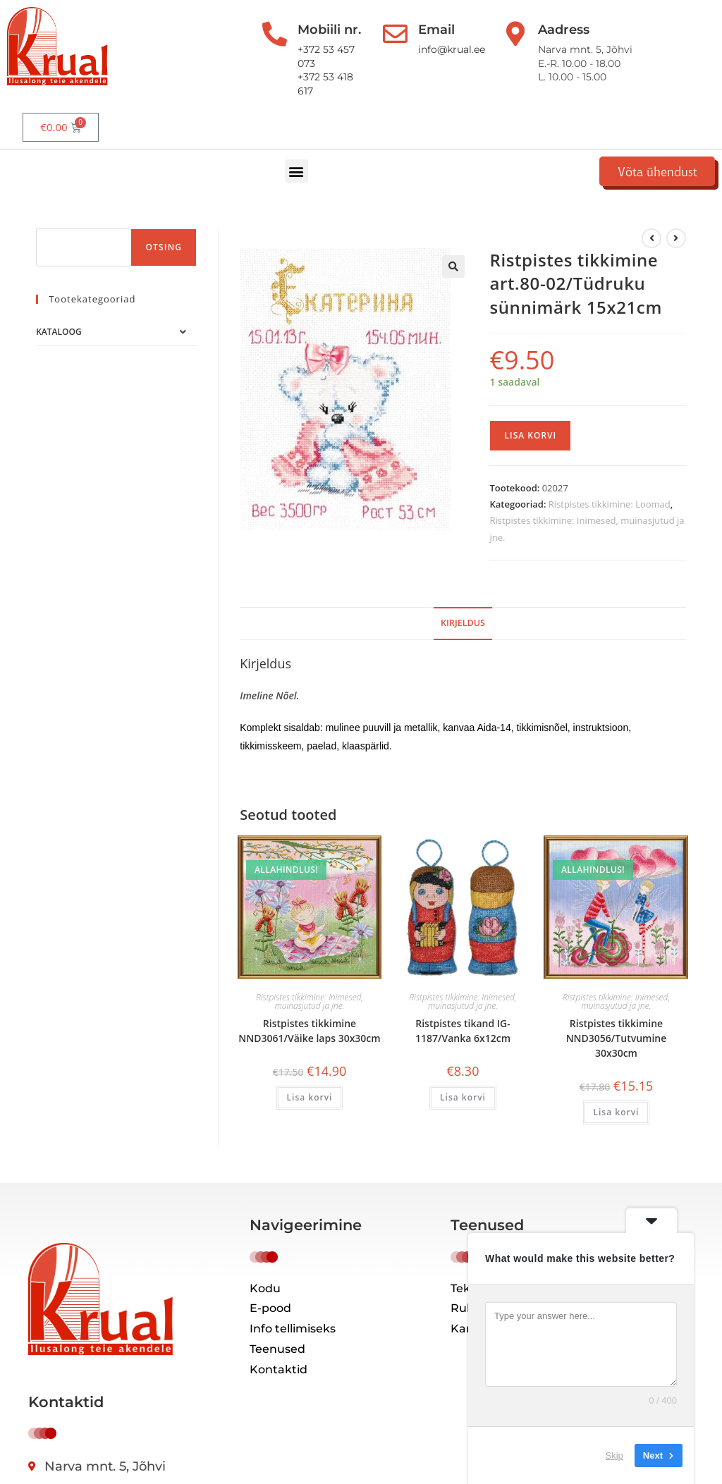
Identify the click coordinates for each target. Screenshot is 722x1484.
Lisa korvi (530, 405)
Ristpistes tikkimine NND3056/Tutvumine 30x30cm (616, 1007)
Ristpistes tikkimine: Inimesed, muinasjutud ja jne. (309, 971)
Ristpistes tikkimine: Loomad (610, 473)
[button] (321, 134)
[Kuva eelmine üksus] (651, 208)
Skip (614, 1455)
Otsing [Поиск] (163, 217)
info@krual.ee (431, 49)
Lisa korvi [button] (310, 1067)
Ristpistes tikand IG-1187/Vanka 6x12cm (462, 1000)
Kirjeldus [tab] (463, 593)
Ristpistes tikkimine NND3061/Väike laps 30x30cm (309, 1000)
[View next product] (676, 208)
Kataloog (58, 301)
